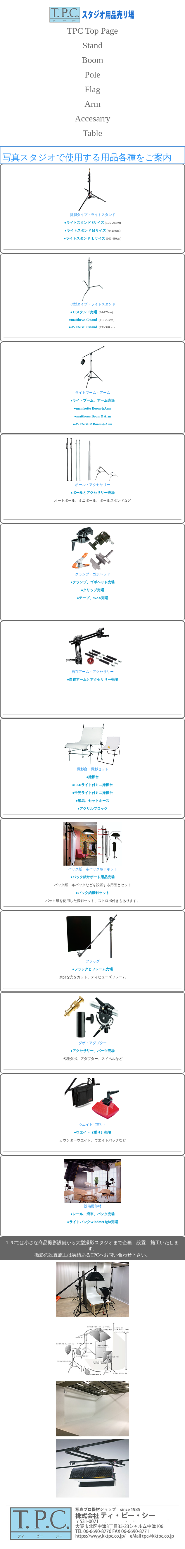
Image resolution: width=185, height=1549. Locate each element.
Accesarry (92, 118)
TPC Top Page (92, 30)
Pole (92, 74)
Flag (92, 89)
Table (92, 133)
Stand (92, 45)
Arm (92, 104)
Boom (92, 60)
